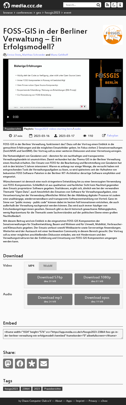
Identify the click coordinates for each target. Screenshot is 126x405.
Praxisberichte (13, 129)
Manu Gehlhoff (59, 55)
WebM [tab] (47, 266)
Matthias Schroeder (33, 55)
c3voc (104, 401)
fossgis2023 (52, 13)
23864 (26, 389)
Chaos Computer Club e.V (36, 401)
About (58, 401)
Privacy (93, 401)
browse (8, 13)
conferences (24, 13)
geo (38, 13)
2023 (37, 389)
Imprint (80, 401)
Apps (69, 401)
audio (77, 129)
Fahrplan (112, 135)
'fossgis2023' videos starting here (53, 129)
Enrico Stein (14, 55)
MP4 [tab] (31, 266)
